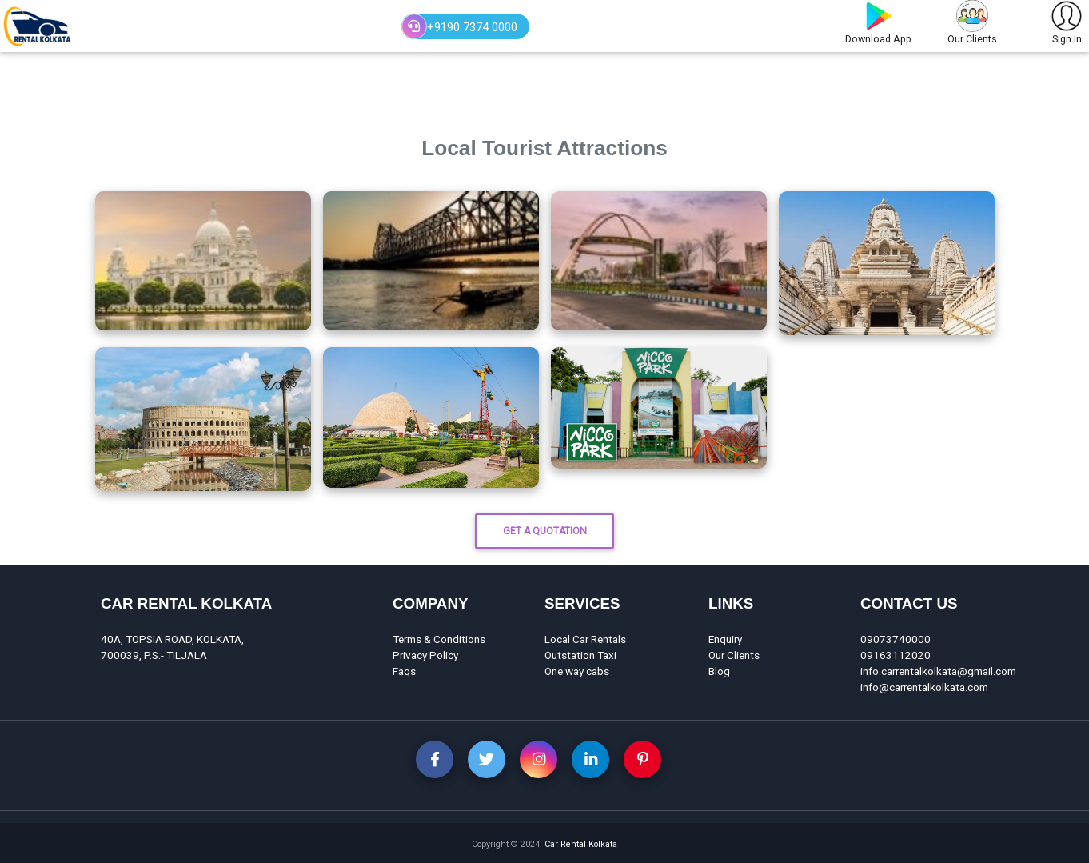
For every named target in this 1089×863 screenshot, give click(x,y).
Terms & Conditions (439, 639)
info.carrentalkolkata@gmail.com (938, 671)
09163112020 (895, 655)
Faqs (404, 671)
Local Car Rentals (585, 639)
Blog (719, 671)
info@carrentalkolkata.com (924, 687)
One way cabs (576, 671)
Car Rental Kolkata (580, 844)
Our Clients (734, 655)
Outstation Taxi (580, 655)
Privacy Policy (425, 655)
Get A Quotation (545, 531)
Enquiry (725, 639)
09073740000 (895, 639)
